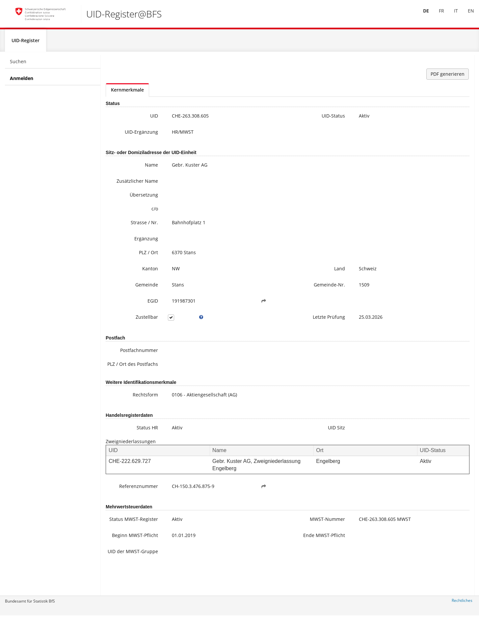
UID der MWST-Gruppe (127, 579)
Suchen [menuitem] (18, 64)
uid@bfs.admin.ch (419, 114)
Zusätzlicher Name (130, 187)
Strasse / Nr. (130, 232)
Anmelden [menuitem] (21, 81)
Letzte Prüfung (271, 326)
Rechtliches (462, 603)
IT (451, 16)
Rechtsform (131, 411)
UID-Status (275, 119)
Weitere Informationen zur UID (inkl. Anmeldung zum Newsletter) (440, 143)
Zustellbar (132, 326)
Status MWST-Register (128, 538)
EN (466, 16)
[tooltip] (179, 326)
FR (436, 16)
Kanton (136, 278)
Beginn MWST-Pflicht (127, 558)
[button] (228, 310)
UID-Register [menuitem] (26, 43)
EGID (138, 310)
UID (140, 119)
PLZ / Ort (134, 262)
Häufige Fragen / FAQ (429, 156)
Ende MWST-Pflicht (273, 558)
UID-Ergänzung (127, 135)
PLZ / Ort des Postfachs (129, 376)
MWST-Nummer (269, 535)
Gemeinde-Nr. (271, 294)
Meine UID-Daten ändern (434, 163)
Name (137, 168)
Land (282, 278)
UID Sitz (278, 444)
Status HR (133, 444)
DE (421, 16)
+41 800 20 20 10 (420, 107)
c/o (140, 218)
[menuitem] (421, 16)
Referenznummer (125, 502)
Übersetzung (129, 204)
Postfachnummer (125, 360)
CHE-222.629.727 (130, 477)
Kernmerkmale (127, 93)
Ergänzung (132, 248)
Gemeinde (132, 294)
